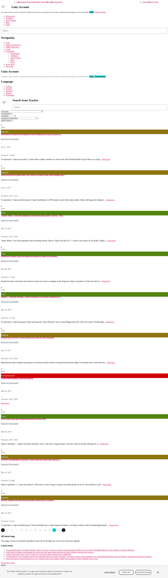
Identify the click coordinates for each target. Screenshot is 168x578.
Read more (106, 159)
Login (91, 12)
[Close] (158, 572)
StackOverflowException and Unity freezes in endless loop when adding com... (33, 175)
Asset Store (146, 2)
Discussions (10, 16)
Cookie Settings (109, 572)
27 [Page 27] (59, 530)
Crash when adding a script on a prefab (17, 378)
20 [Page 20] (26, 530)
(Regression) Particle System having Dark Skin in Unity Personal (27, 338)
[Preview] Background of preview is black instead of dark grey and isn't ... (31, 460)
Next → (63, 530)
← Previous (3, 530)
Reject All (126, 572)
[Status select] (8, 116)
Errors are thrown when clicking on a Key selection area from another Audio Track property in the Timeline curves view (52, 559)
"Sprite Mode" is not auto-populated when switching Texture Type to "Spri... (32, 216)
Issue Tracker (11, 20)
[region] (84, 572)
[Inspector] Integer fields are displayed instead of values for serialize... (29, 256)
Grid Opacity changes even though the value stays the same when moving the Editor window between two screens (49, 552)
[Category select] (19, 118)
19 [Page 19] (21, 530)
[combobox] (84, 31)
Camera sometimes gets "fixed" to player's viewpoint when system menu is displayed (38, 554)
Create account (100, 12)
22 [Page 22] (35, 530)
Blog (7, 23)
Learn (51, 2)
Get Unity (155, 2)
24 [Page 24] (45, 530)
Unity (18, 2)
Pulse (8, 25)
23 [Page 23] (40, 530)
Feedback (9, 18)
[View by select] (7, 120)
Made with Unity (42, 2)
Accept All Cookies (143, 572)
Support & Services (28, 2)
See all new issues (8, 563)
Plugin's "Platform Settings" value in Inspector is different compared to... (31, 297)
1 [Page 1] (7, 530)
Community (57, 2)
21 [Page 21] (31, 530)
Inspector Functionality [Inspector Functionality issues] (10, 139)
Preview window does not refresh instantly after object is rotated (27, 500)
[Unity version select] (6, 114)
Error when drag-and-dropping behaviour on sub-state (23, 419)
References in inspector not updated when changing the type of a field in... (31, 134)
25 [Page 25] (49, 530)
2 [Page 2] (12, 530)
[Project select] (22, 111)
